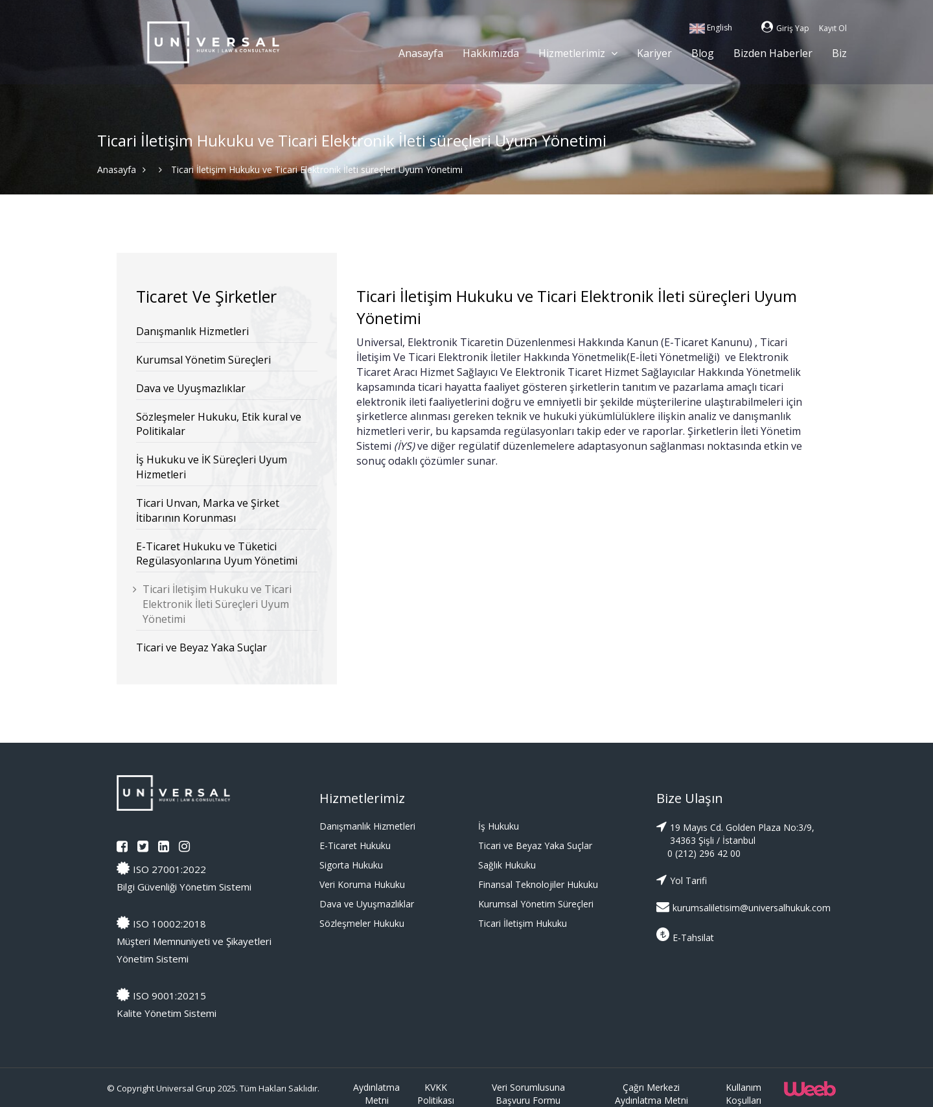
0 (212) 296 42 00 (704, 853)
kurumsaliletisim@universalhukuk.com (736, 907)
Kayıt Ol (833, 28)
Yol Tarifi (681, 880)
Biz (839, 53)
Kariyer (654, 53)
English (710, 27)
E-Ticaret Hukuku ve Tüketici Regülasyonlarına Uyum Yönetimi (216, 553)
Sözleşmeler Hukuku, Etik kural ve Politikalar (218, 424)
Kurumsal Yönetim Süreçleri (203, 360)
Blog (702, 53)
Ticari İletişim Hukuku (522, 923)
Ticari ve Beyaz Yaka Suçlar (201, 647)
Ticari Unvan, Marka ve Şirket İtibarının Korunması (207, 510)
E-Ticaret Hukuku (355, 845)
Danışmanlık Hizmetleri (192, 331)
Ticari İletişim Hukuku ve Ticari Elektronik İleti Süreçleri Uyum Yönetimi (217, 604)
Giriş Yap (785, 28)
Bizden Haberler (772, 53)
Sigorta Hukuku (351, 865)
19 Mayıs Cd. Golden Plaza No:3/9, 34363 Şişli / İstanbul (735, 833)
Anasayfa (420, 53)
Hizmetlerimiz (577, 53)
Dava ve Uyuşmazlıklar (191, 388)
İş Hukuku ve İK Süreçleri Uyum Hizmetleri (211, 467)
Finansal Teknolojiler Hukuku (538, 884)
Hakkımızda (491, 53)
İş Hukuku (498, 826)
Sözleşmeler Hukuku (361, 923)
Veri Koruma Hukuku (362, 884)
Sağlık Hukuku (507, 865)
